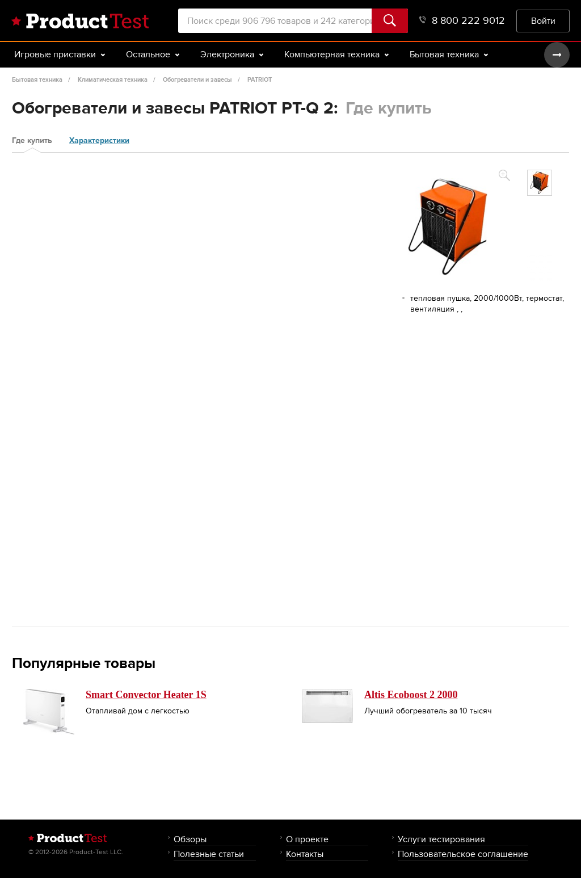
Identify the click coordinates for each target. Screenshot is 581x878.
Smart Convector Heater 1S (146, 694)
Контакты (304, 853)
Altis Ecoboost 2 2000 (411, 694)
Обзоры (190, 839)
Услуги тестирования (441, 839)
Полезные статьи (209, 853)
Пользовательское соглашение (463, 853)
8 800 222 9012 (462, 21)
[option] (539, 183)
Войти (543, 20)
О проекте (307, 839)
